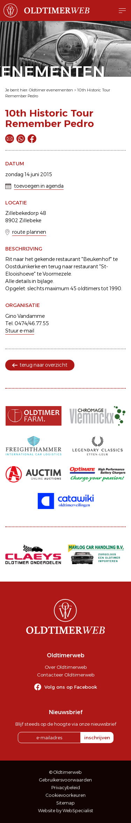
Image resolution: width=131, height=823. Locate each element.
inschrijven (97, 737)
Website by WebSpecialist (65, 810)
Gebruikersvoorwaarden (65, 780)
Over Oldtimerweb (66, 667)
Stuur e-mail (19, 331)
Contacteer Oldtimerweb (65, 675)
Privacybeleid (65, 787)
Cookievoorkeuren (66, 795)
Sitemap (65, 803)
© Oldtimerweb (65, 772)
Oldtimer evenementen (51, 90)
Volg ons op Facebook (70, 687)
